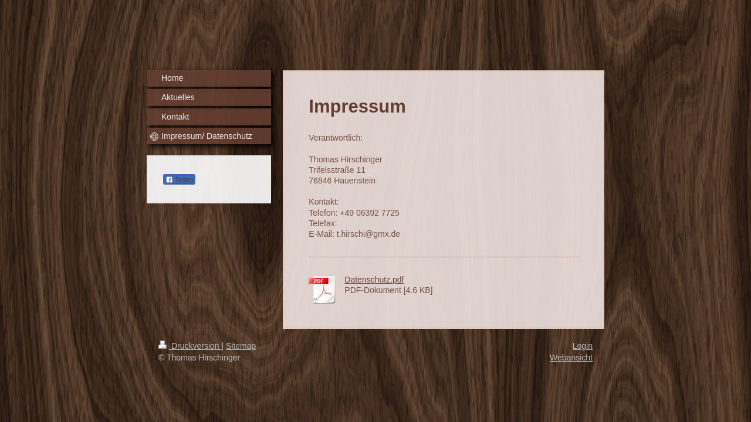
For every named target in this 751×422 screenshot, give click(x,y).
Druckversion (189, 345)
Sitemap (241, 345)
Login (583, 345)
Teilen (179, 180)
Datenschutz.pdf (374, 279)
